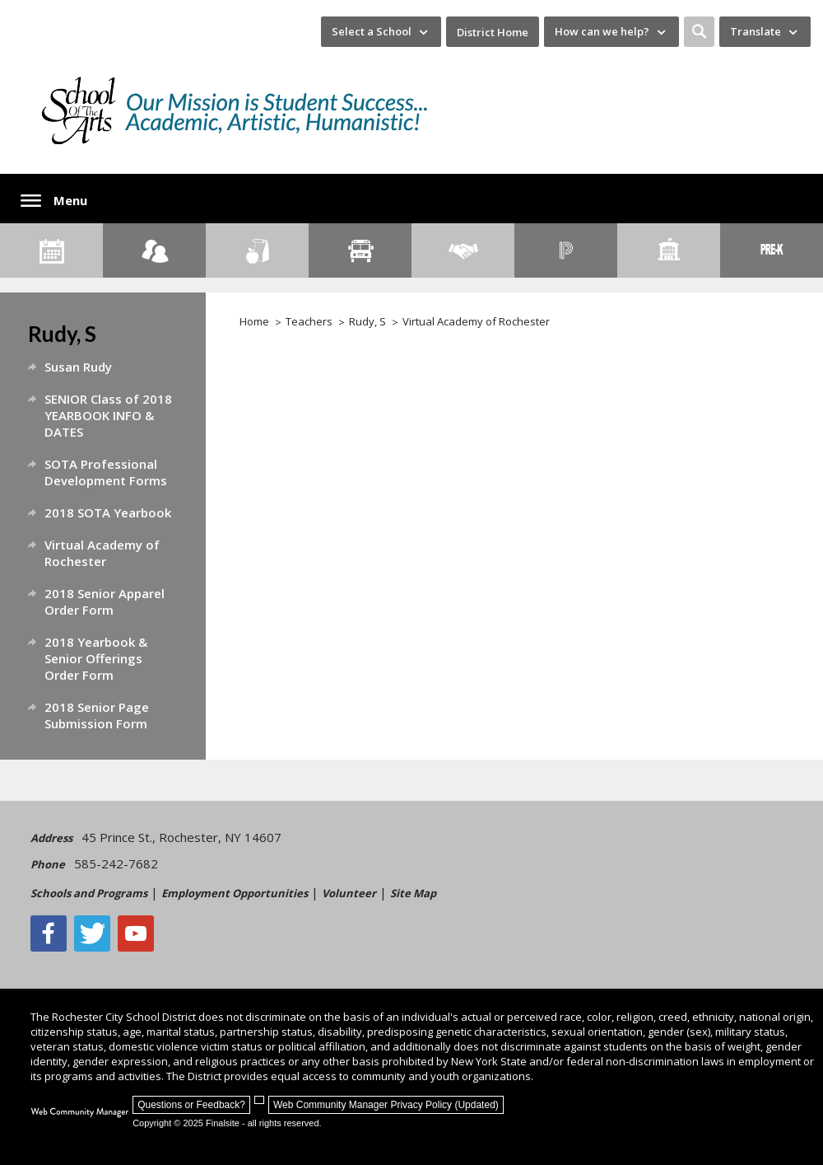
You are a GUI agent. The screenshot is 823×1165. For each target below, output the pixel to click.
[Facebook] (48, 933)
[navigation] (381, 31)
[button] (699, 31)
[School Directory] (668, 250)
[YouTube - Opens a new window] (136, 933)
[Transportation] (360, 250)
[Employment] (463, 250)
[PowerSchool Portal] (565, 250)
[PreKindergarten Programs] (771, 250)
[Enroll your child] (154, 250)
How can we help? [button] (602, 31)
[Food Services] (257, 250)
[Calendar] (51, 250)
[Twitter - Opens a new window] (92, 933)
